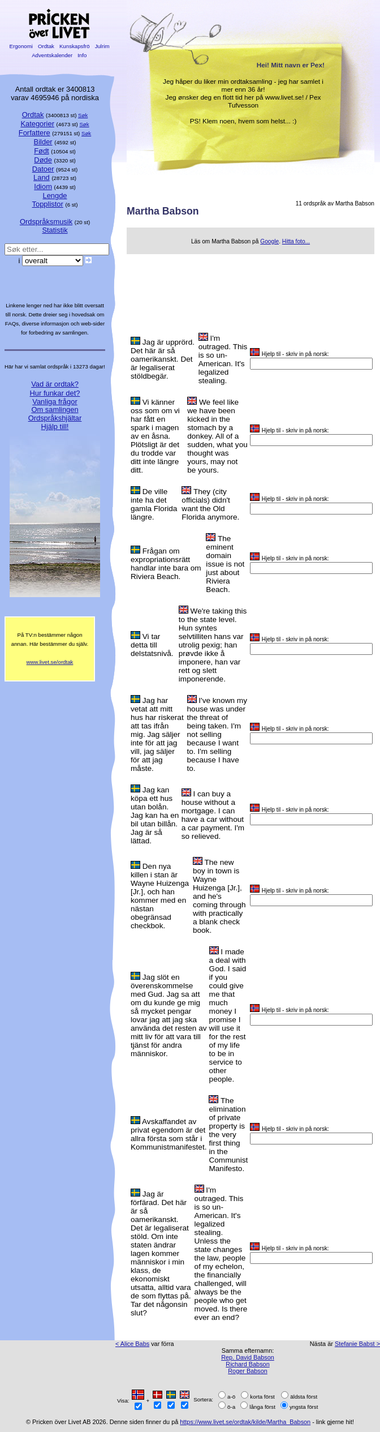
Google (269, 241)
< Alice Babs (132, 1343)
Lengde (54, 195)
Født (41, 151)
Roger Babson (247, 1370)
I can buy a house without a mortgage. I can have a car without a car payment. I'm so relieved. (213, 815)
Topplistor (47, 204)
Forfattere (34, 132)
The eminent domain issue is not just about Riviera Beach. (225, 564)
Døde (43, 160)
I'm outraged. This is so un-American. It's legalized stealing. (223, 359)
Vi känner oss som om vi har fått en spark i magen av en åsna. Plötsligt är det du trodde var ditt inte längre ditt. (155, 436)
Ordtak (45, 46)
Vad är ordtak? (55, 384)
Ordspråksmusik (46, 221)
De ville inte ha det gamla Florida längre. (154, 504)
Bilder (43, 142)
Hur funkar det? (55, 393)
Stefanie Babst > (357, 1343)
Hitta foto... (296, 241)
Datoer (43, 169)
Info (82, 55)
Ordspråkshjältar (55, 418)
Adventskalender (52, 55)
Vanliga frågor (54, 401)
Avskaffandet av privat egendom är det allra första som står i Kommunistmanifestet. (168, 1134)
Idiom (43, 186)
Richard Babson (247, 1364)
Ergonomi (21, 46)
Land (41, 177)
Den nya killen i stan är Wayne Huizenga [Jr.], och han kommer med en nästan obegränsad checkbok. (160, 896)
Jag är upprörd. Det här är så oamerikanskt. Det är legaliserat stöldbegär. (163, 359)
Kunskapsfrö (74, 46)
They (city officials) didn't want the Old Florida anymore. (210, 504)
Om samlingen (54, 409)
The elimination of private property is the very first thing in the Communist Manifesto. (228, 1134)
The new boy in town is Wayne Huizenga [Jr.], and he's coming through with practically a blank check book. (219, 896)
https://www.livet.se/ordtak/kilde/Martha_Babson (245, 1421)
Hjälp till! (55, 426)
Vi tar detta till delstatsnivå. (152, 645)
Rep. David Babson (247, 1357)
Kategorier (37, 123)
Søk (83, 115)
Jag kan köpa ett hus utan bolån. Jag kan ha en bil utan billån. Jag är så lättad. (155, 815)
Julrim (102, 46)
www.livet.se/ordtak (50, 662)
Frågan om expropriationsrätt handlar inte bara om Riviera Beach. (166, 564)
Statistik (54, 230)
